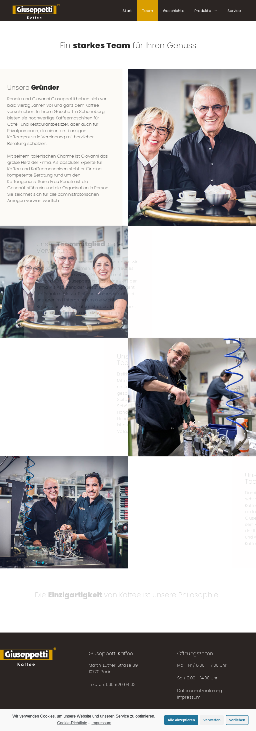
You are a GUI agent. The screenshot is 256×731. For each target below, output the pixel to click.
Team (147, 10)
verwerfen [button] (212, 720)
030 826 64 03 (121, 684)
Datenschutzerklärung (199, 691)
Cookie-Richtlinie (72, 723)
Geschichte (173, 10)
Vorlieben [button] (237, 720)
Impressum (188, 697)
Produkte (208, 10)
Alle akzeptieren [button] (181, 720)
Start (127, 10)
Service (234, 10)
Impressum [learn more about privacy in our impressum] (101, 723)
